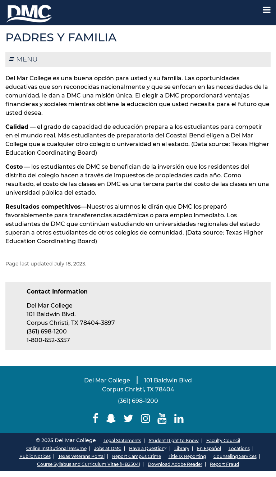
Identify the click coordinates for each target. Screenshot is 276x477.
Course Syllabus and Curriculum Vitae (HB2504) (88, 464)
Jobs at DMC (107, 448)
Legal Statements (122, 440)
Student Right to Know (174, 440)
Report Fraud (224, 464)
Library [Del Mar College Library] (181, 448)
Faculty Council (223, 440)
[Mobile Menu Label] (267, 9)
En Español (209, 448)
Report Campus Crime (136, 456)
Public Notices (35, 456)
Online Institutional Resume (56, 448)
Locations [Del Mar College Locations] (239, 448)
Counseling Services (235, 456)
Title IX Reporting (187, 456)
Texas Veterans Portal (81, 456)
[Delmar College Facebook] (95, 418)
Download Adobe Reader (175, 464)
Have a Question (146, 448)
